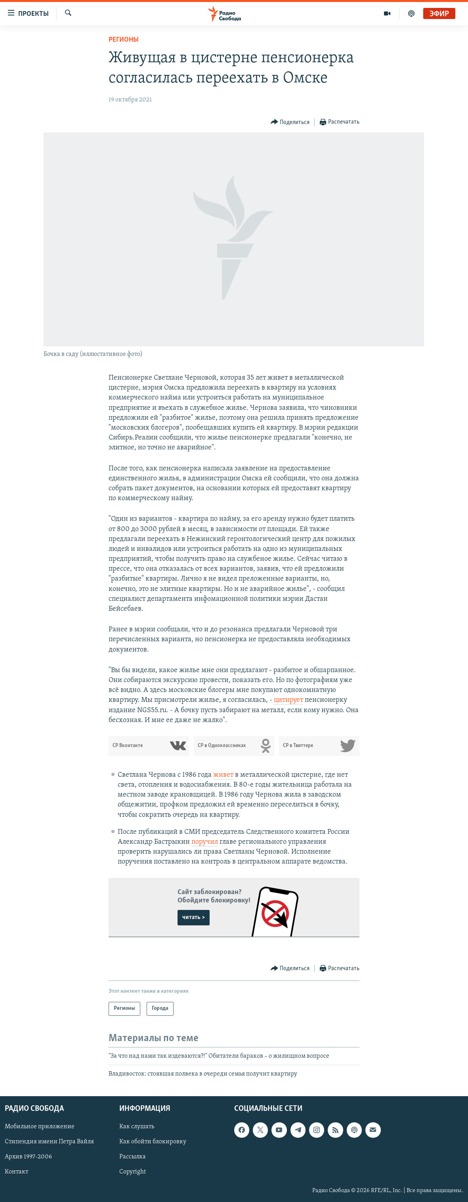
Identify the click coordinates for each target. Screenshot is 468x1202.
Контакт (16, 1172)
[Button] (290, 122)
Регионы (124, 40)
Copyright (132, 1172)
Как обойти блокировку (152, 1142)
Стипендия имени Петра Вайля (49, 1142)
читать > (193, 917)
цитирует (288, 700)
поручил (204, 842)
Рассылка (132, 1157)
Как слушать (136, 1127)
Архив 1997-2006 (28, 1157)
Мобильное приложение (39, 1127)
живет (223, 775)
